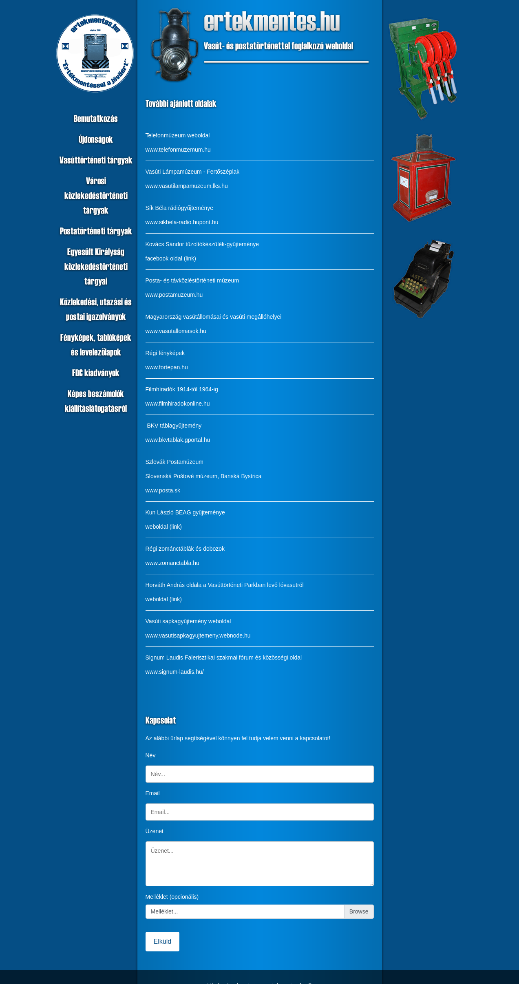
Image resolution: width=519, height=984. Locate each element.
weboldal (157, 526)
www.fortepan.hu (167, 367)
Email (153, 793)
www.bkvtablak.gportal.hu (178, 440)
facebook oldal (164, 258)
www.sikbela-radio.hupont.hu (182, 222)
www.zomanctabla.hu (172, 563)
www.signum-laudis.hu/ (175, 672)
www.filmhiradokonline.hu (178, 403)
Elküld (163, 941)
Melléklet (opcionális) (172, 897)
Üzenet (154, 831)
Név (151, 755)
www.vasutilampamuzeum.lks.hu (187, 186)
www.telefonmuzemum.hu (178, 149)
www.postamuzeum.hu (174, 294)
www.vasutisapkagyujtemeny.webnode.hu (198, 635)
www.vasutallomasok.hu (176, 331)
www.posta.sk (163, 490)
